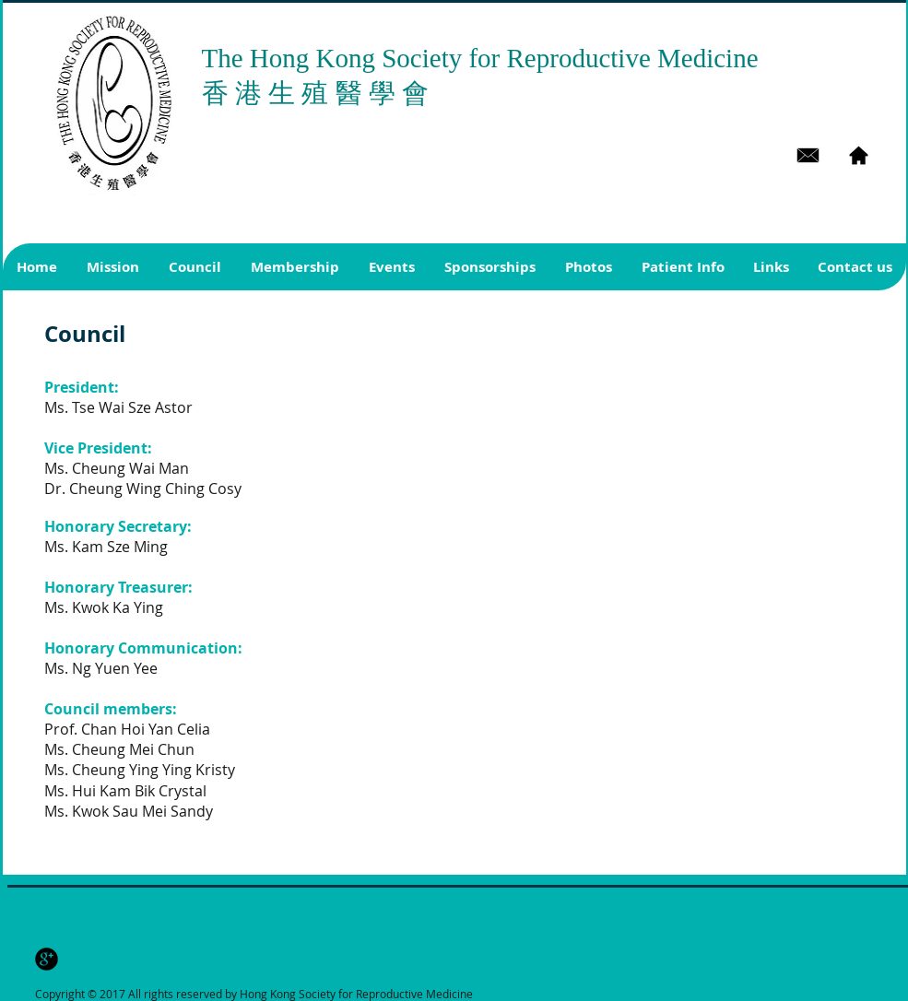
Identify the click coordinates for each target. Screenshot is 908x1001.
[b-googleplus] (46, 959)
